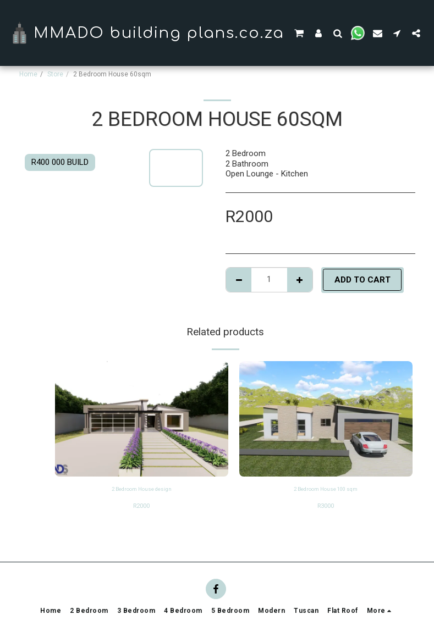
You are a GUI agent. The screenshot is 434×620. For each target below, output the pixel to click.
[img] (141, 419)
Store (55, 74)
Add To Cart (362, 280)
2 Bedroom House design (141, 490)
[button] (299, 32)
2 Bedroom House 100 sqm (325, 490)
